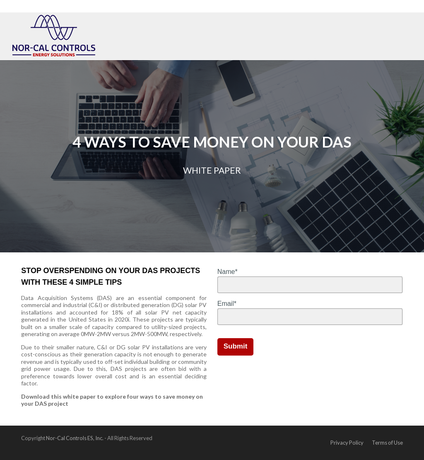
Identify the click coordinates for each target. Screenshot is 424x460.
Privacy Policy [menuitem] (347, 442)
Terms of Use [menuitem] (387, 442)
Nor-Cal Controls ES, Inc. (75, 438)
